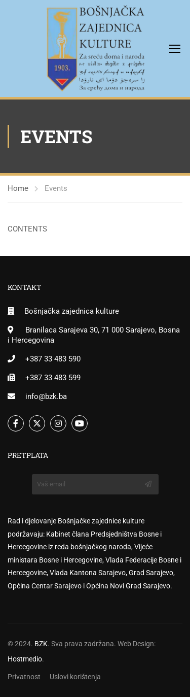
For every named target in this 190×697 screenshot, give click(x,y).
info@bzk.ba (46, 396)
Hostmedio (25, 659)
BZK (41, 644)
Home (18, 188)
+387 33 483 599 (53, 377)
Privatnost (24, 677)
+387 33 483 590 (53, 358)
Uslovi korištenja (75, 677)
